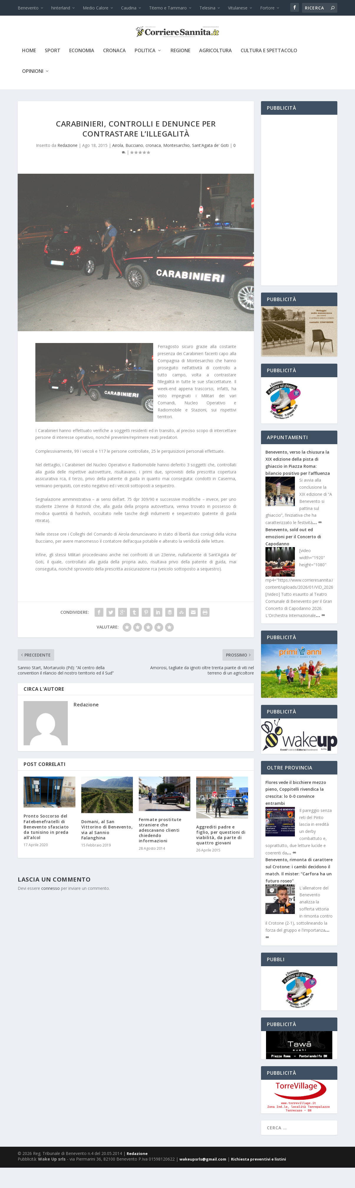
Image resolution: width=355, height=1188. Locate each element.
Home (29, 71)
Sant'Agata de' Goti (210, 165)
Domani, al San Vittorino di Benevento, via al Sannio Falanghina (107, 850)
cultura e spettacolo (269, 71)
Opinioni (32, 92)
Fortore (267, 8)
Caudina (128, 8)
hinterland (60, 8)
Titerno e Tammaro (168, 8)
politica (145, 71)
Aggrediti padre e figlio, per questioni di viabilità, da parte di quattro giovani (220, 855)
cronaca (114, 71)
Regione (180, 71)
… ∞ (317, 542)
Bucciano (134, 165)
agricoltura (215, 71)
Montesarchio (176, 165)
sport (52, 71)
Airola (117, 165)
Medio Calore (95, 8)
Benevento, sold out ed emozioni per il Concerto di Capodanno (293, 557)
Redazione (67, 165)
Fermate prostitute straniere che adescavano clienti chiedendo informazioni (160, 850)
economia (81, 71)
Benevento (28, 8)
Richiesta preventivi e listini (258, 1179)
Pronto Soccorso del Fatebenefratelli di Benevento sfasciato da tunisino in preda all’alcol (46, 847)
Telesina (207, 8)
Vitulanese (237, 8)
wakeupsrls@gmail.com (202, 1179)
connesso (50, 908)
